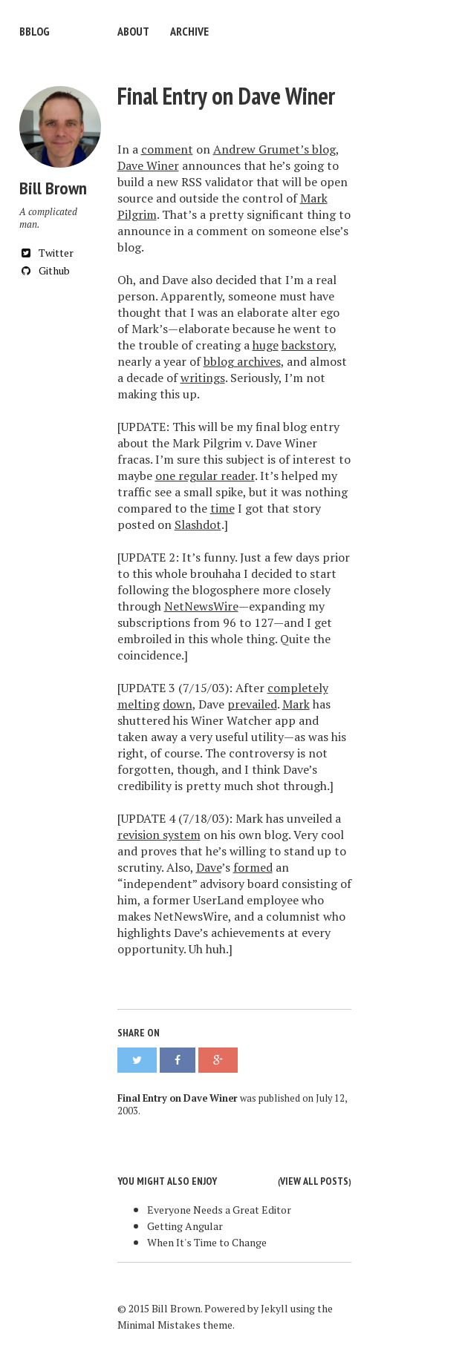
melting (138, 704)
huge (266, 345)
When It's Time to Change (207, 1242)
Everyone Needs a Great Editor (219, 1210)
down (177, 704)
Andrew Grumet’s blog (274, 149)
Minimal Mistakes (159, 1325)
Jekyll (274, 1308)
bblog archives (242, 361)
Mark (296, 704)
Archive (189, 31)
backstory (308, 345)
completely (297, 688)
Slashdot (198, 524)
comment (167, 149)
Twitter (46, 253)
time (222, 508)
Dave (208, 867)
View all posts (314, 1181)
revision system (159, 834)
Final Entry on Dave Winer (226, 95)
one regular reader (205, 475)
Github (44, 270)
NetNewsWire (201, 606)
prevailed (252, 704)
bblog (34, 31)
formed (253, 867)
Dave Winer (148, 165)
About (133, 31)
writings (203, 377)
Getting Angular (185, 1226)
